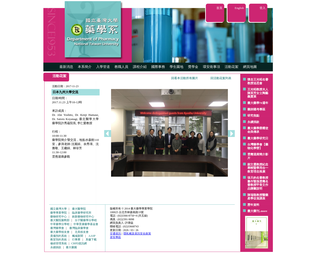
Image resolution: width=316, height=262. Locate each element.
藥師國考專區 (256, 109)
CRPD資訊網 (79, 243)
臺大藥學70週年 (257, 103)
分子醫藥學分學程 (86, 220)
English (239, 8)
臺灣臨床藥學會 (79, 228)
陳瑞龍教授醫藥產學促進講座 (257, 196)
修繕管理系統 (58, 243)
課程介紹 (140, 67)
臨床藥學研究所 (81, 212)
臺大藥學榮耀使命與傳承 (257, 130)
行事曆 (76, 239)
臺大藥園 (71, 247)
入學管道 (103, 67)
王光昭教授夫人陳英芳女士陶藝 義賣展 (257, 93)
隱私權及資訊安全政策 (137, 233)
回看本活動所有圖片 (184, 78)
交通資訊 (115, 233)
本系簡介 (85, 67)
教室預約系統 (58, 239)
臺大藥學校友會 (60, 232)
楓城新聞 (77, 235)
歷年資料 (253, 204)
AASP (91, 235)
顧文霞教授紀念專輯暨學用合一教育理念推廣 (257, 168)
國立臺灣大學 (58, 208)
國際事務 (158, 67)
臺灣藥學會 (57, 228)
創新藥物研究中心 (83, 216)
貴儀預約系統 (58, 235)
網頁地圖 (250, 67)
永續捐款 (253, 122)
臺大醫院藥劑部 (60, 220)
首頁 (219, 8)
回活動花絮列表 (220, 78)
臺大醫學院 (79, 208)
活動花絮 (231, 67)
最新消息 (66, 67)
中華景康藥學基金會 (85, 224)
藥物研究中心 (58, 216)
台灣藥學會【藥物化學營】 (257, 146)
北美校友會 (82, 232)
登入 (263, 8)
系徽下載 (91, 239)
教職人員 (121, 67)
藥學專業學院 (58, 212)
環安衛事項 (211, 67)
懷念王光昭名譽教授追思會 (257, 81)
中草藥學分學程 (60, 224)
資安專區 (115, 237)
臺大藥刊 (253, 211)
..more (263, 211)
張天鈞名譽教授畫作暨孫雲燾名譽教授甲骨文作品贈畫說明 (257, 183)
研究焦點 (253, 115)
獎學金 (193, 67)
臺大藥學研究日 (257, 138)
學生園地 (176, 67)
